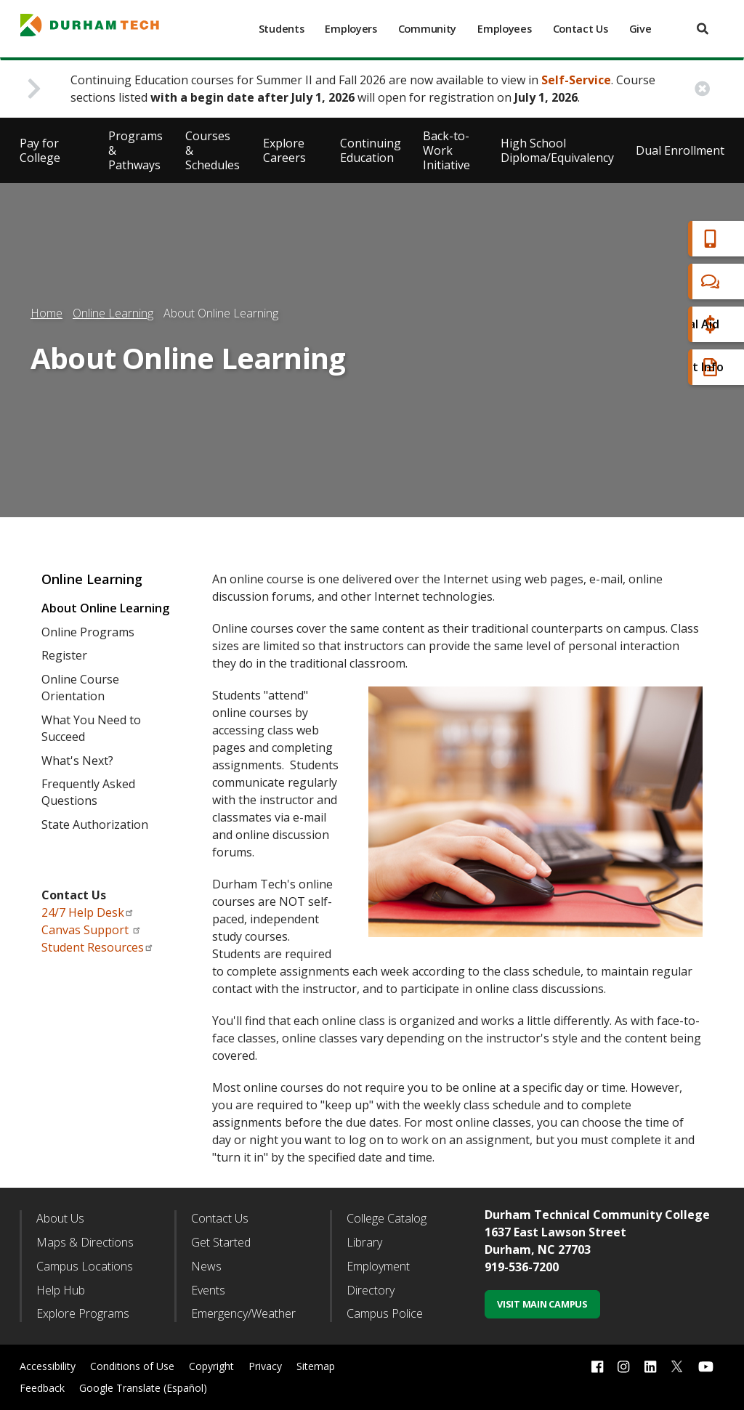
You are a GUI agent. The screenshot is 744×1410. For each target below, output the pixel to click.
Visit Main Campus (542, 1303)
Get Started (221, 1242)
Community (427, 29)
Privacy (265, 1366)
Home (46, 313)
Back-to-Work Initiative (446, 150)
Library (364, 1242)
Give (640, 29)
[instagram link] (623, 1366)
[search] (702, 28)
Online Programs (87, 632)
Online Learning (113, 313)
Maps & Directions (85, 1242)
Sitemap (315, 1366)
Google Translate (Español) (143, 1388)
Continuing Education (370, 150)
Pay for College (40, 150)
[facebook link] (597, 1366)
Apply (652, 238)
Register (64, 655)
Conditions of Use (132, 1366)
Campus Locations (84, 1266)
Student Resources (97, 947)
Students (281, 29)
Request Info (672, 367)
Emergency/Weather (243, 1313)
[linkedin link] (650, 1366)
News (206, 1266)
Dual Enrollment (680, 150)
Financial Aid (670, 324)
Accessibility (48, 1366)
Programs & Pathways (135, 150)
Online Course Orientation (80, 687)
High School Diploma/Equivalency (557, 150)
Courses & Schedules (212, 150)
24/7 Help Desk (87, 912)
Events (208, 1290)
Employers (350, 29)
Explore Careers (284, 150)
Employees (504, 29)
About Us (60, 1218)
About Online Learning (105, 608)
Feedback (42, 1388)
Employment (378, 1266)
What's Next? (77, 761)
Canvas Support (91, 930)
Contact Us (580, 29)
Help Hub (60, 1290)
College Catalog (386, 1218)
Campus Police (385, 1313)
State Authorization (94, 824)
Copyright (211, 1366)
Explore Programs (82, 1313)
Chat (649, 281)
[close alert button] (702, 89)
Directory (371, 1290)
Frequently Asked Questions (88, 792)
